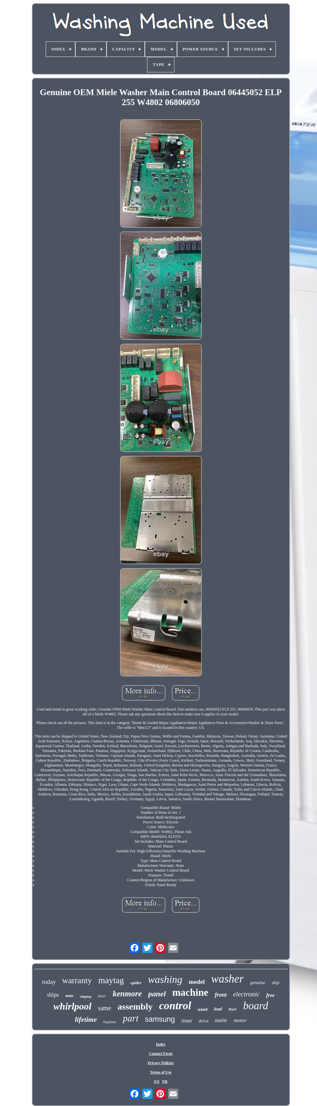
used (202, 1009)
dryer (232, 1009)
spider (136, 982)
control (175, 1005)
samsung (160, 1019)
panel (157, 994)
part (130, 1018)
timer (187, 1020)
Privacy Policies (161, 1063)
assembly (135, 1006)
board (255, 1005)
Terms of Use (161, 1072)
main (69, 995)
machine (190, 992)
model (197, 981)
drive (204, 1020)
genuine (257, 982)
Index (160, 1044)
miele (221, 1020)
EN (157, 1081)
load (218, 1009)
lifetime (86, 1019)
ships (53, 995)
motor (240, 1020)
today (49, 981)
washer (227, 979)
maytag (111, 980)
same (104, 1007)
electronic (246, 994)
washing (165, 979)
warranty (77, 980)
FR (164, 1081)
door (102, 996)
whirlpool (72, 1006)
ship (275, 982)
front (221, 995)
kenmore (127, 993)
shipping (85, 996)
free (270, 995)
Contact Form (160, 1053)
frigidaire (110, 1022)
